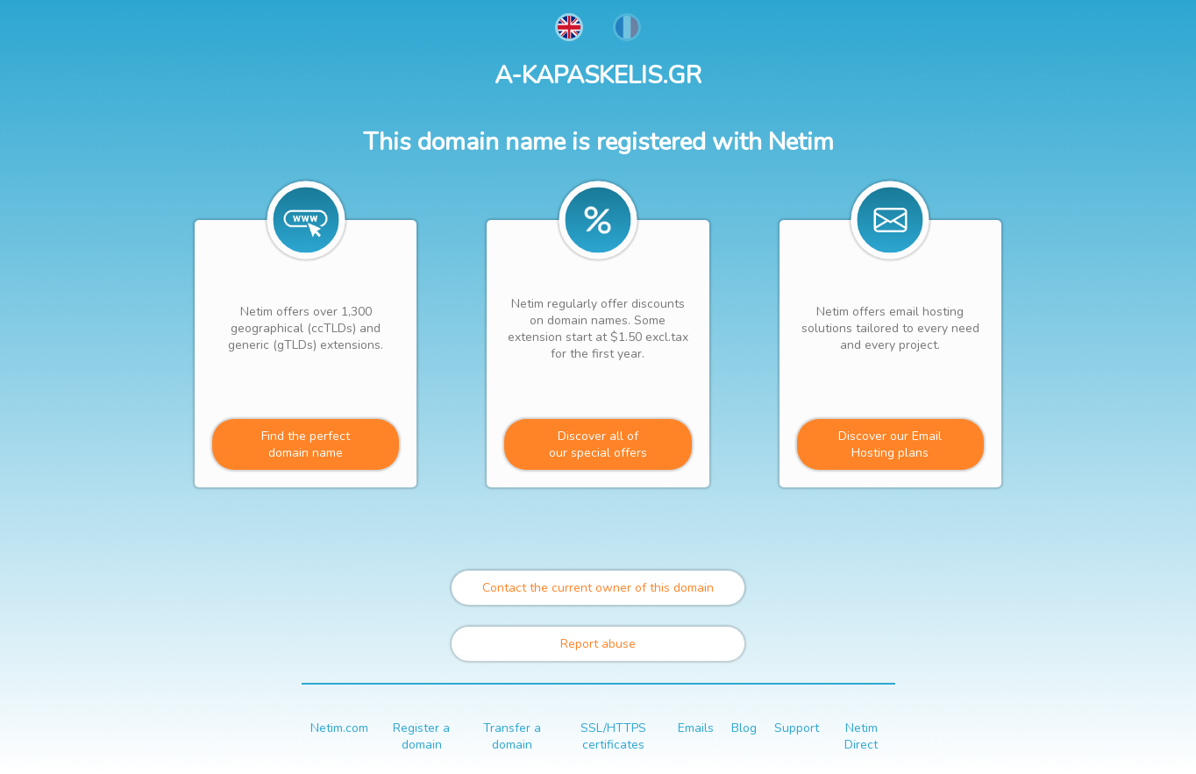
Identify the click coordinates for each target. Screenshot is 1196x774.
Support (796, 728)
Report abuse (598, 644)
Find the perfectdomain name (305, 444)
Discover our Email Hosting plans (890, 444)
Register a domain (421, 736)
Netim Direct (861, 736)
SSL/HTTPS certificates (613, 736)
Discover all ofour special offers (598, 444)
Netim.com (339, 728)
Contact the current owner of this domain (598, 587)
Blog (744, 728)
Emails (696, 728)
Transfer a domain (512, 736)
